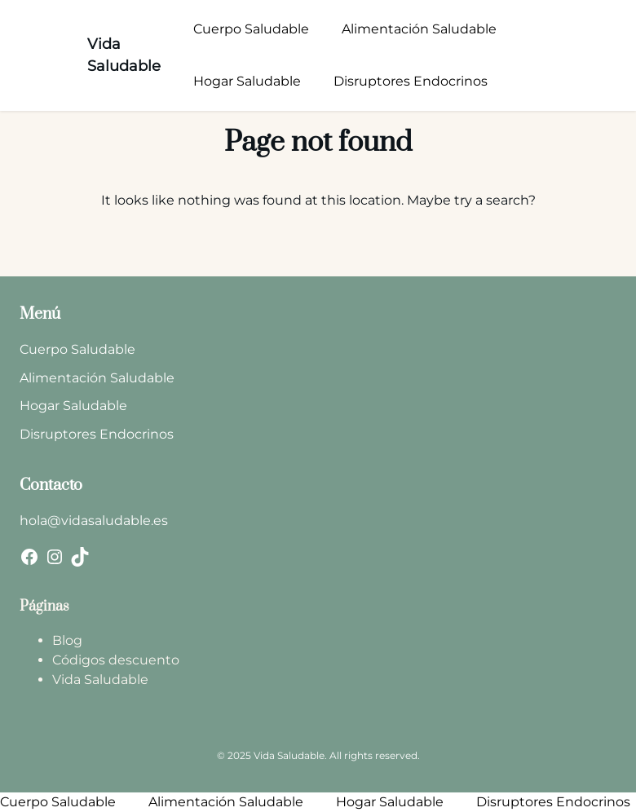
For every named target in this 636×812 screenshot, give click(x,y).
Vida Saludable (100, 679)
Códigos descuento (115, 660)
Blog (67, 640)
